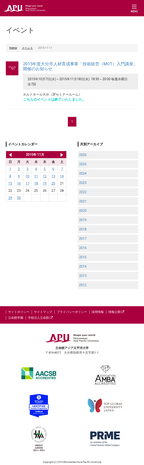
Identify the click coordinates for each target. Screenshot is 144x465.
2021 (83, 201)
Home (13, 48)
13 (53, 176)
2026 (83, 155)
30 (19, 198)
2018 (83, 229)
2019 (83, 220)
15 (10, 183)
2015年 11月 (35, 154)
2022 (83, 192)
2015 (83, 257)
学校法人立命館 (40, 317)
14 (62, 176)
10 (27, 176)
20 (53, 183)
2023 (83, 183)
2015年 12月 (62, 154)
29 (10, 198)
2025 (83, 164)
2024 (83, 173)
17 (27, 183)
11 (36, 176)
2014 (83, 266)
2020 (83, 211)
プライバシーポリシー (72, 312)
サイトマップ (43, 312)
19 (45, 183)
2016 (83, 248)
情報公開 (116, 312)
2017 (83, 238)
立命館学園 (15, 317)
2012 (83, 285)
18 (36, 183)
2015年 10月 (9, 154)
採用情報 (98, 312)
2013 (83, 276)
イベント (27, 48)
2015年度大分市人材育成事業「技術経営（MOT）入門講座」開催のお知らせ (80, 66)
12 (45, 176)
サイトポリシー (18, 312)
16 (19, 183)
